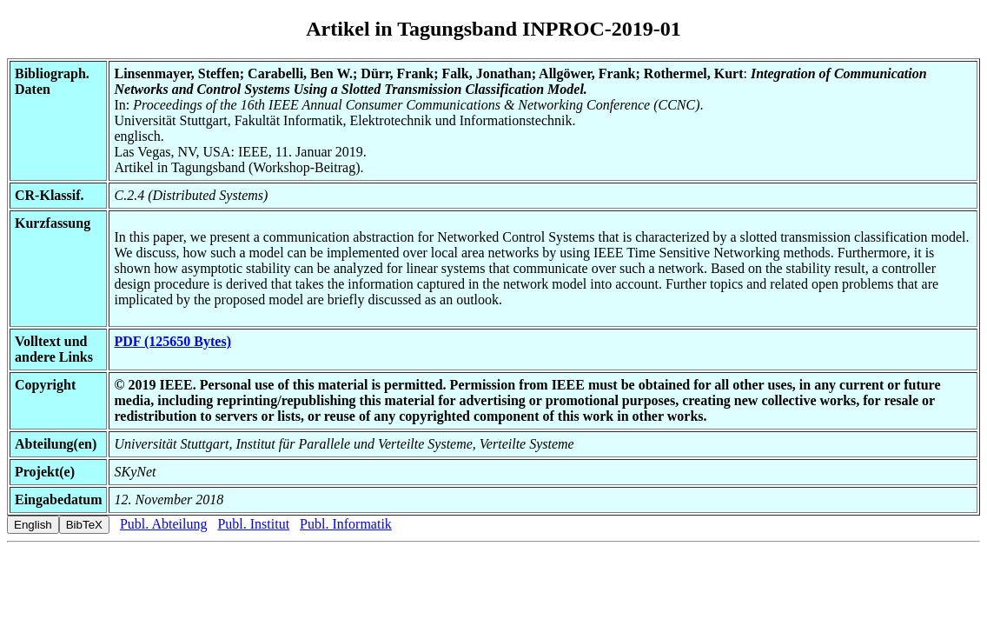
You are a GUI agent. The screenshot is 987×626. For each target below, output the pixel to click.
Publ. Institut (253, 523)
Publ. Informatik (346, 523)
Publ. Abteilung (163, 523)
